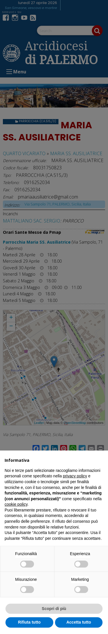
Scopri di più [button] (54, 608)
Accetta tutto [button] (78, 622)
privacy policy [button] (75, 476)
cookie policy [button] (16, 504)
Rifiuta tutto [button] (29, 622)
